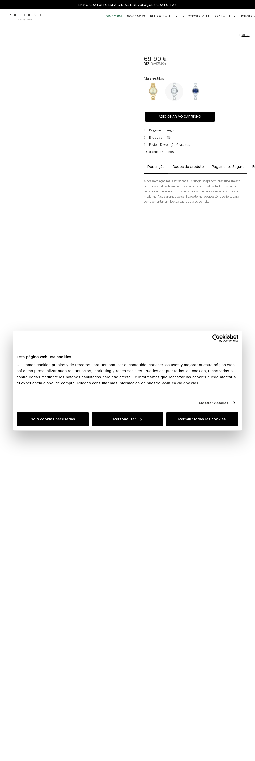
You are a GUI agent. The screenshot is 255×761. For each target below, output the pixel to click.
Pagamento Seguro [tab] (228, 166)
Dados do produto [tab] (188, 166)
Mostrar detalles (214, 403)
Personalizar (127, 419)
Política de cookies (180, 383)
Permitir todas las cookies (202, 419)
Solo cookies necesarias (53, 419)
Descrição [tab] (156, 166)
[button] (180, 117)
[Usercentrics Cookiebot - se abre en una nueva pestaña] (216, 338)
